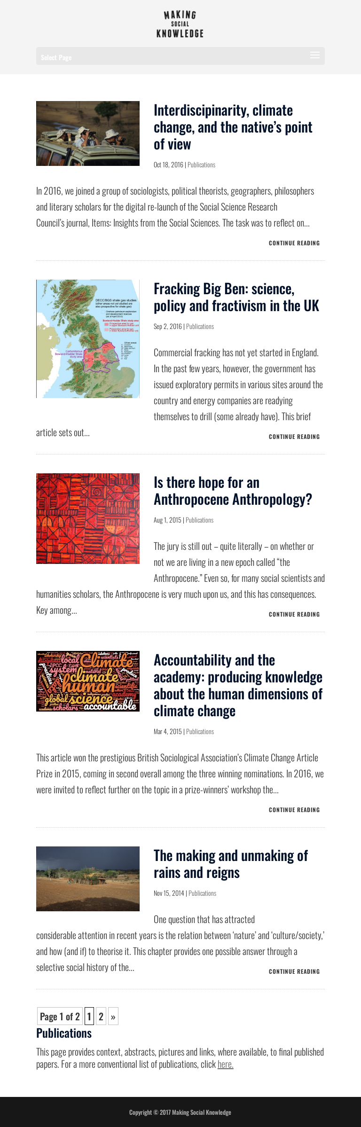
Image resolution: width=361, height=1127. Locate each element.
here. (226, 1064)
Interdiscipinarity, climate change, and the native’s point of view (233, 126)
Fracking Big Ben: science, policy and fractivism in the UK (236, 296)
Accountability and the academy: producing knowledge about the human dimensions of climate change (238, 684)
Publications (201, 164)
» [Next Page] (113, 1016)
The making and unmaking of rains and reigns (231, 863)
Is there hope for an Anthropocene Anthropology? (233, 490)
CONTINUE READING (294, 243)
